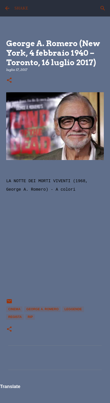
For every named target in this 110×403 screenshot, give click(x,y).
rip (30, 317)
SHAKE (21, 8)
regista (15, 317)
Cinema (14, 309)
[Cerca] (103, 8)
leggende (73, 309)
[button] (9, 80)
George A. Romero (42, 309)
